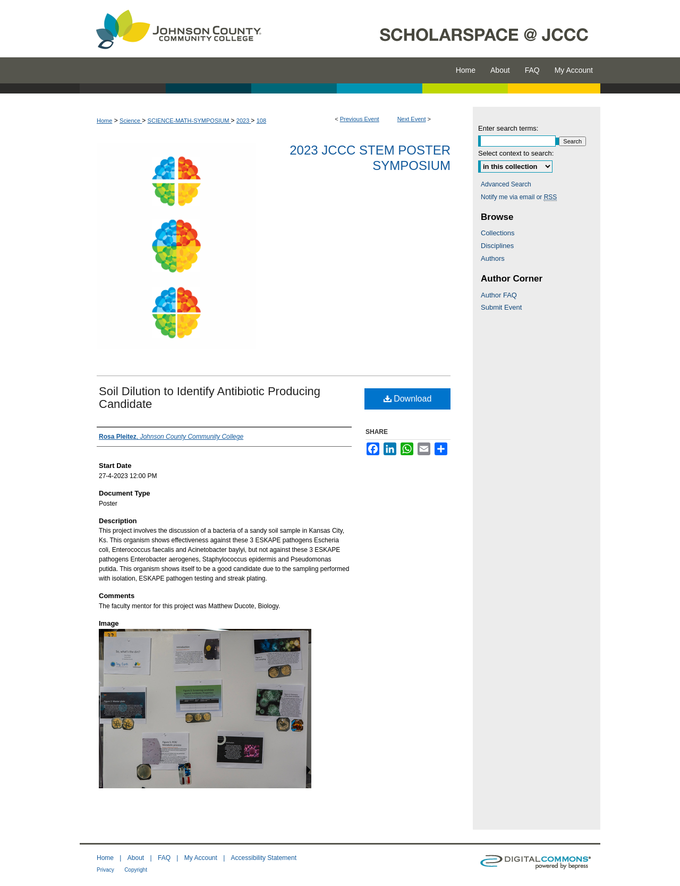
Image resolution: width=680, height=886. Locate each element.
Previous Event (359, 119)
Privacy (105, 870)
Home (104, 120)
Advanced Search (506, 184)
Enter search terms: (508, 128)
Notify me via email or (519, 197)
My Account (200, 858)
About (136, 858)
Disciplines (497, 246)
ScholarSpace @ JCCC (437, 28)
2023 (243, 120)
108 (261, 120)
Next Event (411, 119)
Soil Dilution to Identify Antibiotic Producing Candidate (209, 398)
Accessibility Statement (263, 858)
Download (408, 398)
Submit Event (501, 307)
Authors (493, 258)
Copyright (135, 870)
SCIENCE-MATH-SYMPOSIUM (189, 120)
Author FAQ (499, 295)
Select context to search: (516, 153)
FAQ (164, 858)
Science (131, 120)
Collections (498, 233)
